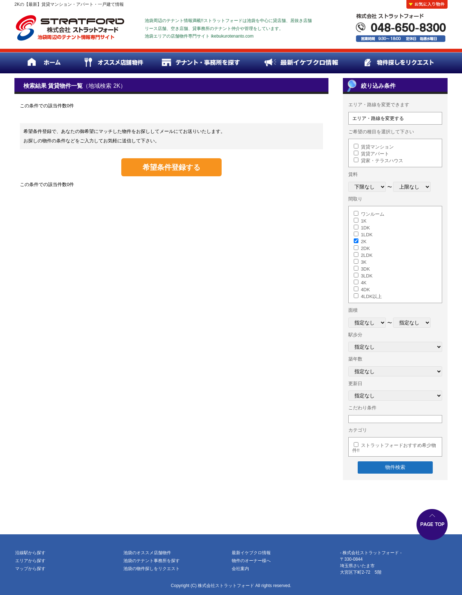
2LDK (367, 255)
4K (364, 282)
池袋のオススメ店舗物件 (147, 552)
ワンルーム (372, 214)
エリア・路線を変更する (378, 118)
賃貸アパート (375, 153)
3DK (365, 269)
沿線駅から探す (30, 552)
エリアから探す (30, 560)
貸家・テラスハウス (382, 160)
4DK (365, 289)
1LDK (367, 234)
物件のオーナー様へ (251, 560)
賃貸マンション (377, 147)
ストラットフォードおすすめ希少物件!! (394, 448)
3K (364, 262)
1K (364, 221)
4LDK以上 (371, 296)
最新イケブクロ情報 (251, 552)
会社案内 (240, 568)
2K (364, 241)
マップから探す (30, 568)
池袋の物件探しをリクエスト (151, 568)
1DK (365, 227)
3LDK (367, 276)
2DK (365, 248)
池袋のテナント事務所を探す (151, 560)
